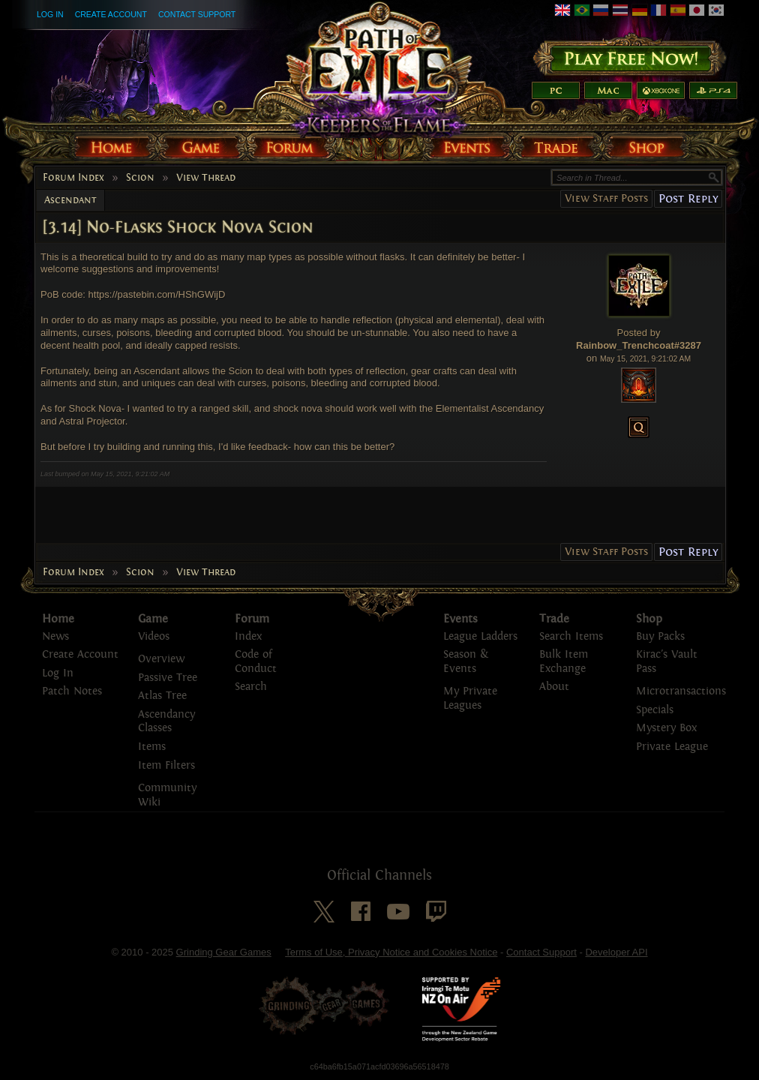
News (55, 636)
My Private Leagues (470, 698)
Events (460, 619)
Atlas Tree (162, 695)
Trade (554, 619)
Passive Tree (167, 677)
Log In (50, 14)
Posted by (639, 332)
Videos (154, 636)
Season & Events (465, 661)
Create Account (111, 14)
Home (58, 619)
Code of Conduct (256, 661)
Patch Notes (72, 691)
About (554, 686)
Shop (649, 619)
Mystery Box (666, 728)
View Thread (206, 178)
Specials (655, 710)
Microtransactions (681, 691)
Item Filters (166, 765)
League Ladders (480, 636)
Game (153, 619)
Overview (161, 658)
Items (152, 746)
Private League (672, 746)
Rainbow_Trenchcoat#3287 (638, 345)
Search (251, 686)
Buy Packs (660, 636)
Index (248, 636)
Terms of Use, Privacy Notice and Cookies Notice (391, 952)
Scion (140, 178)
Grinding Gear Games (224, 952)
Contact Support (197, 14)
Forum (252, 619)
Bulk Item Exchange (563, 661)
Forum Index (73, 178)
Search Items (571, 636)
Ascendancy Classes (166, 721)
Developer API (616, 952)
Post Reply (688, 198)
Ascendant (70, 200)
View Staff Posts (606, 198)
